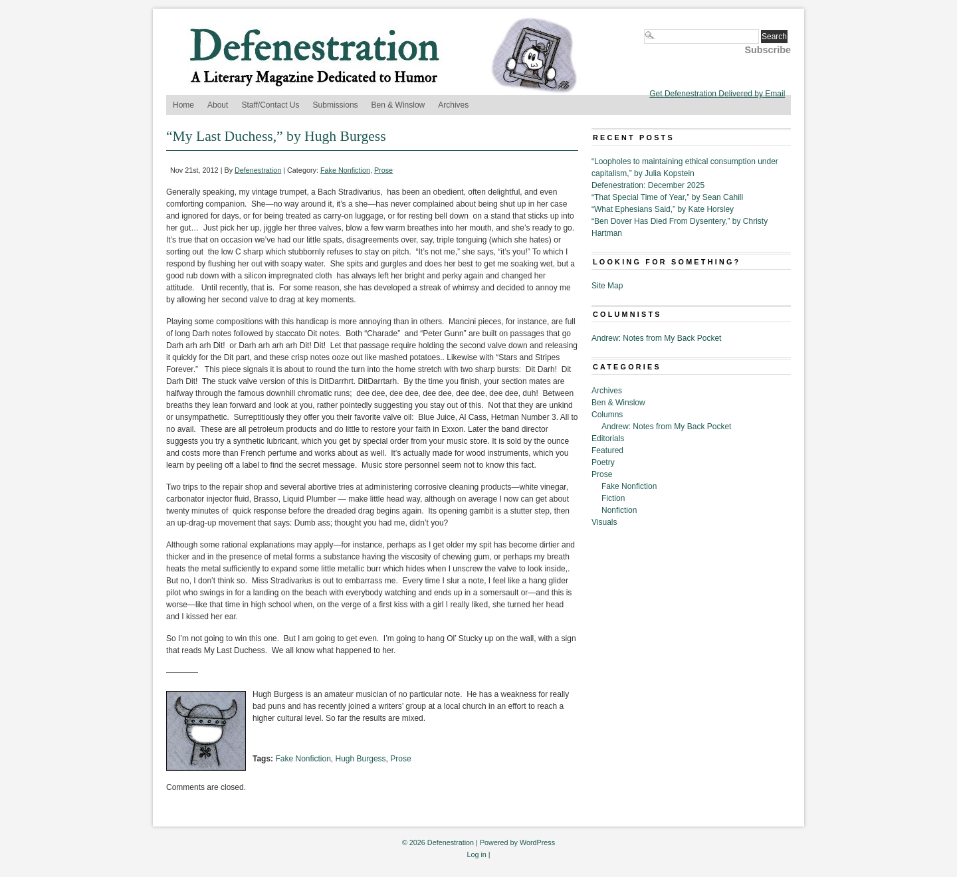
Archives (453, 105)
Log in (476, 854)
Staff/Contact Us (270, 105)
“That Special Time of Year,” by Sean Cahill (667, 197)
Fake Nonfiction (345, 170)
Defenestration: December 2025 (647, 185)
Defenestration (258, 170)
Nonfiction (619, 510)
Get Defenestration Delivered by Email (717, 93)
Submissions (335, 105)
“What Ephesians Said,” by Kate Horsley (662, 209)
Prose (383, 170)
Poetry (603, 462)
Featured (607, 450)
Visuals (604, 522)
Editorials (607, 438)
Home (183, 105)
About (217, 105)
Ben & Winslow (398, 105)
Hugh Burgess (361, 758)
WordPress (537, 842)
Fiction (613, 498)
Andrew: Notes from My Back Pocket (656, 338)
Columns (607, 414)
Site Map (607, 285)
